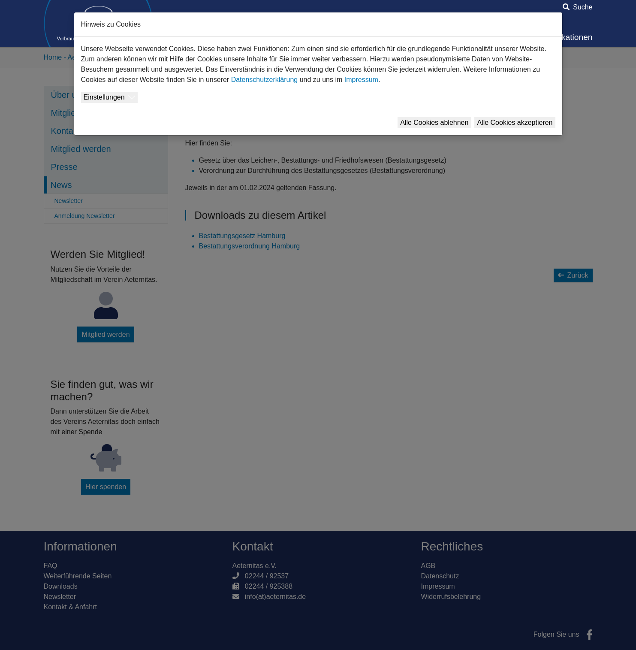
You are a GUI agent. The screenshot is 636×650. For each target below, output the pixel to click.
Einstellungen (104, 97)
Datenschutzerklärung (264, 79)
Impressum (361, 79)
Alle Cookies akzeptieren (514, 122)
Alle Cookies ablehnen (434, 122)
